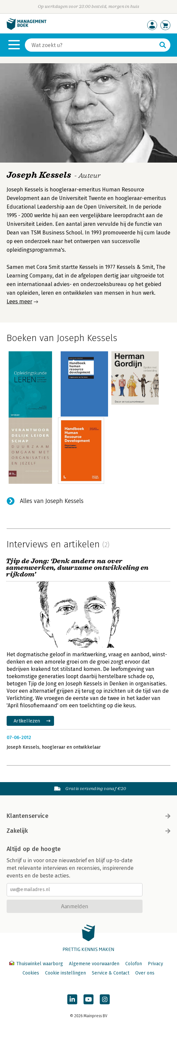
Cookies (31, 973)
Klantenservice (88, 816)
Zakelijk (88, 830)
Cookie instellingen (65, 973)
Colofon (133, 964)
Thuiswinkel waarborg (36, 964)
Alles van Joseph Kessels (52, 501)
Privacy (155, 964)
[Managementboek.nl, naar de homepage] (26, 28)
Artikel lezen (27, 721)
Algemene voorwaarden (94, 964)
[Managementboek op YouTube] (88, 999)
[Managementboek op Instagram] (105, 999)
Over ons (144, 973)
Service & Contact (110, 973)
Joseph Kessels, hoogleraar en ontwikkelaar (54, 747)
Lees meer (19, 301)
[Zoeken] (91, 45)
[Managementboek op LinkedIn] (72, 999)
